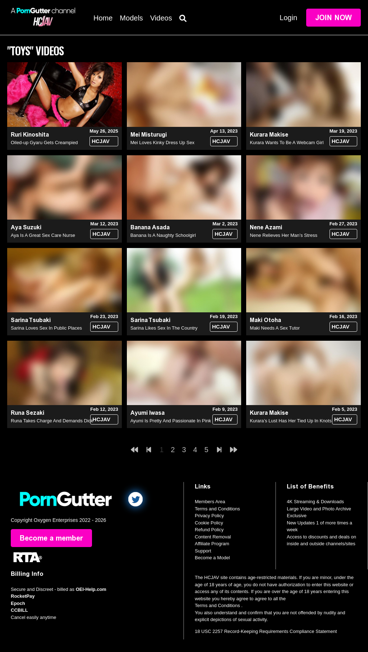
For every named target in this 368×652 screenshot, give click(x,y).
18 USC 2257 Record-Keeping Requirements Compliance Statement (266, 631)
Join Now (333, 17)
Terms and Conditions (217, 508)
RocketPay (22, 596)
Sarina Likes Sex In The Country (164, 328)
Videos (161, 18)
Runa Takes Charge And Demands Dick (52, 420)
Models (131, 18)
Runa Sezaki (27, 412)
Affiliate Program (212, 543)
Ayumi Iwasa (147, 412)
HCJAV (101, 141)
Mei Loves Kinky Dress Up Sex (162, 142)
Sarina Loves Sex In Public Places (46, 328)
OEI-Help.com (91, 589)
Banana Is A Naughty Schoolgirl (163, 235)
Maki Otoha (265, 320)
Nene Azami (266, 227)
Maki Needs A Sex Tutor (275, 328)
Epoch (18, 603)
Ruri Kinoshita (30, 134)
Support (203, 551)
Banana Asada (150, 227)
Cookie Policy (209, 522)
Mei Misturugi (148, 134)
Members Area (210, 501)
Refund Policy (209, 529)
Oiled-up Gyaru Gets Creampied (44, 142)
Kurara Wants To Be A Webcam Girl (286, 142)
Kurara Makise (269, 134)
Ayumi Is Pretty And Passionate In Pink (170, 420)
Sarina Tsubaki (31, 320)
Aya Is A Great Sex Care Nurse (43, 235)
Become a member (51, 538)
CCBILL (19, 610)
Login (288, 18)
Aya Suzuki (26, 227)
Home (102, 18)
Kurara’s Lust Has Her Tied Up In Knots (290, 420)
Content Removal (213, 536)
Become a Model (212, 557)
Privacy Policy (209, 515)
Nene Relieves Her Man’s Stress (283, 235)
